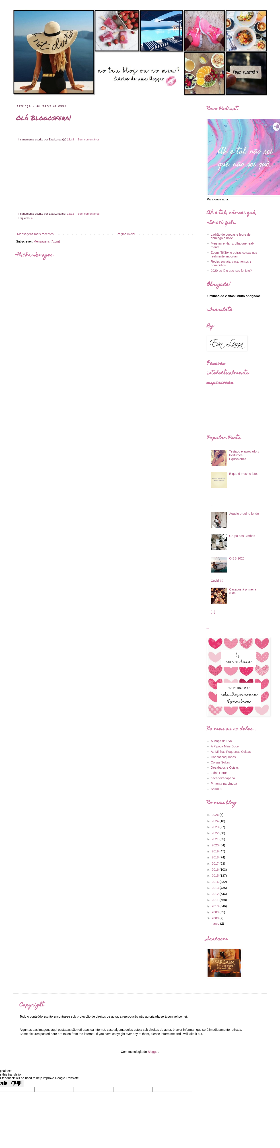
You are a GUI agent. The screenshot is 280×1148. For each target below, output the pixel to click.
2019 (216, 851)
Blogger (153, 1051)
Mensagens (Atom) (47, 241)
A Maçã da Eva (221, 741)
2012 (216, 894)
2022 (216, 833)
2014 (216, 882)
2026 (216, 815)
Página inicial (126, 234)
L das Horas (219, 773)
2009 (216, 912)
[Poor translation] (16, 1083)
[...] (213, 612)
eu (32, 218)
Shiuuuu (216, 789)
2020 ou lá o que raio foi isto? (231, 270)
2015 (216, 875)
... (212, 496)
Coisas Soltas (220, 762)
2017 (216, 863)
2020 (216, 845)
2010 (216, 906)
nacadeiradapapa (223, 778)
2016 (216, 869)
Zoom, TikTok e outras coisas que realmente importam (234, 254)
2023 (216, 827)
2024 (216, 821)
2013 (216, 888)
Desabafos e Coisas (225, 767)
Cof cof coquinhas (223, 757)
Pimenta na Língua (224, 783)
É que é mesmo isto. (243, 473)
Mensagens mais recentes (35, 234)
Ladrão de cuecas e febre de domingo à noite (231, 236)
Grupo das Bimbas (242, 536)
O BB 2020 (237, 558)
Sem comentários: (89, 139)
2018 (216, 857)
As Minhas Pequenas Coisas (231, 751)
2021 (216, 839)
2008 (216, 918)
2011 (216, 900)
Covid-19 (217, 580)
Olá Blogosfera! (43, 118)
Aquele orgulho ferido (244, 513)
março (215, 923)
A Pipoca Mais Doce (225, 746)
